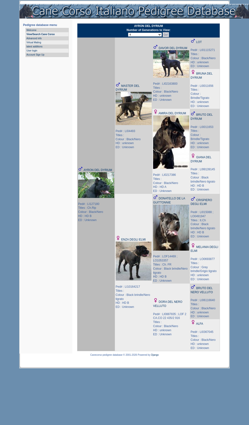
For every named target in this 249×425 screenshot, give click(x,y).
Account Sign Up (35, 54)
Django (155, 355)
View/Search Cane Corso (40, 34)
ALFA (199, 323)
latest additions (34, 46)
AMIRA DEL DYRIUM (172, 113)
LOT (199, 42)
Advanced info (34, 38)
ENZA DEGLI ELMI (133, 239)
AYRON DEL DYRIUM (98, 170)
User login (31, 50)
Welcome (31, 30)
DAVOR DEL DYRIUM (173, 48)
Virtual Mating (33, 42)
